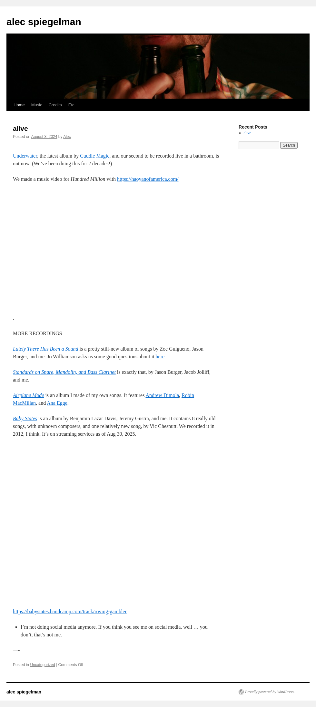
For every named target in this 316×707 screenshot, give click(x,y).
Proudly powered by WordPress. (270, 692)
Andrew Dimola (162, 395)
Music (36, 104)
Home (19, 104)
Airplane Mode (28, 395)
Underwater (25, 156)
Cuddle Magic (94, 156)
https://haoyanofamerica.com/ (148, 179)
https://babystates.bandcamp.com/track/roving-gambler (70, 611)
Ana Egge (57, 403)
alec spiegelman (43, 21)
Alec (67, 136)
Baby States (25, 418)
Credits (55, 104)
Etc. (71, 104)
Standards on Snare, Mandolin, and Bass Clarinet (64, 372)
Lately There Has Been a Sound (45, 349)
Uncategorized (42, 665)
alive (20, 128)
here (160, 356)
